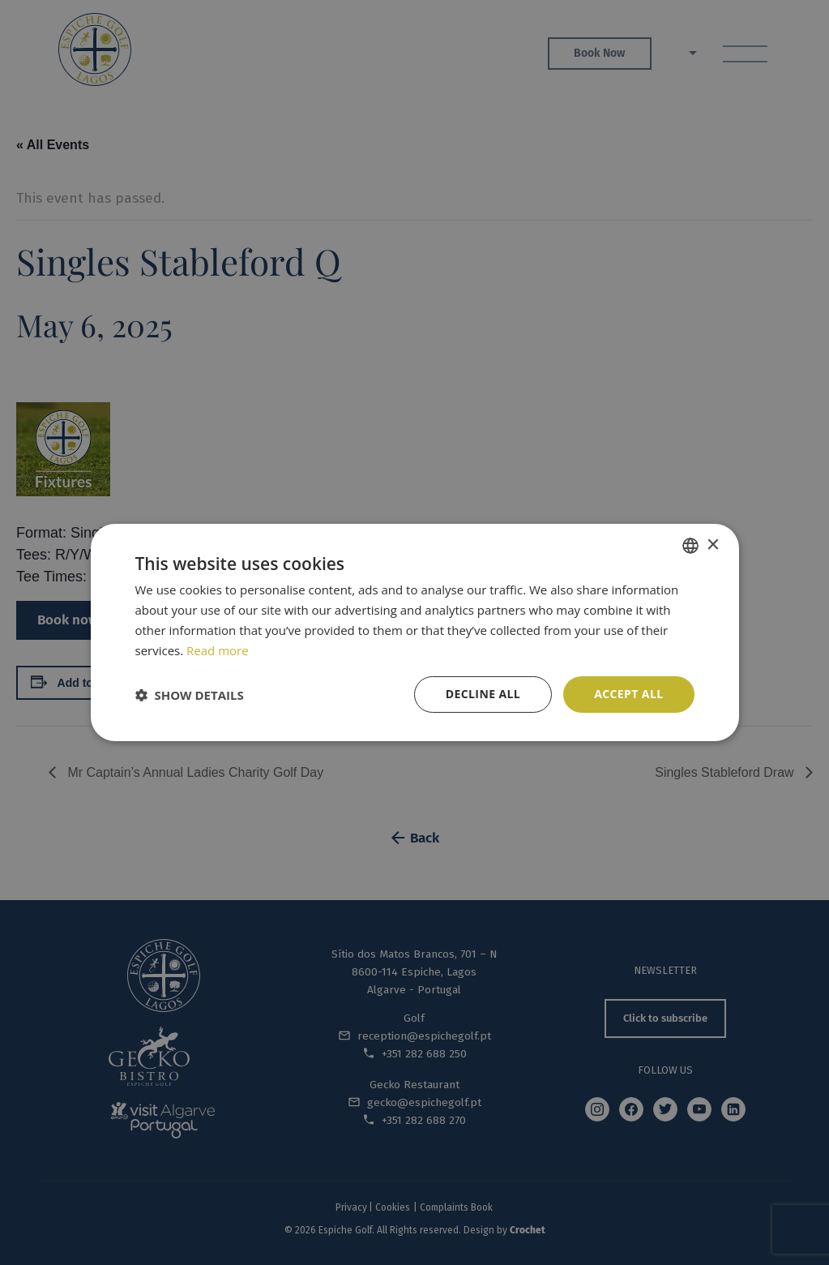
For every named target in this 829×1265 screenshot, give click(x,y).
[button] (189, 695)
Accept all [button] (628, 693)
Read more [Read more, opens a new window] (217, 650)
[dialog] (414, 632)
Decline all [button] (483, 693)
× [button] (713, 544)
